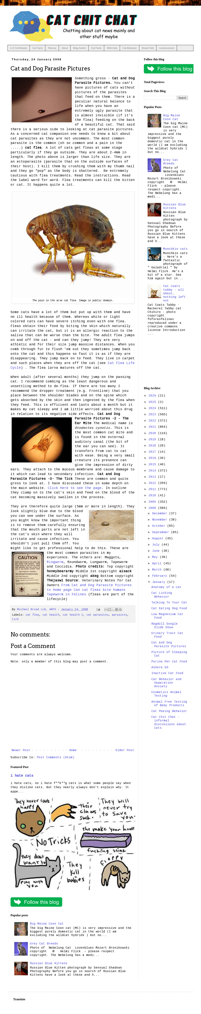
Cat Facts (37, 48)
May (156, 557)
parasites (119, 614)
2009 (153, 502)
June (157, 551)
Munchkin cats (175, 249)
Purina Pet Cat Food (169, 661)
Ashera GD (159, 667)
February (160, 576)
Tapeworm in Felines (66, 594)
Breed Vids (148, 48)
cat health (50, 614)
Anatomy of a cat (166, 587)
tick (15, 619)
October (159, 526)
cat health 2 (73, 614)
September (161, 532)
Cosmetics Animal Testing (166, 694)
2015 (153, 464)
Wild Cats (112, 48)
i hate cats (22, 776)
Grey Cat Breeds (44, 943)
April (157, 563)
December (160, 513)
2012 (153, 483)
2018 (153, 445)
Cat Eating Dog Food (169, 608)
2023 (153, 414)
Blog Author (79, 48)
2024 (153, 408)
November (160, 519)
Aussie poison (166, 48)
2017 (153, 452)
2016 (153, 458)
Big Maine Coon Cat (47, 923)
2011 (153, 489)
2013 (153, 477)
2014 (153, 470)
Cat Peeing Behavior (169, 711)
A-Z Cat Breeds (18, 48)
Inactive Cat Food (167, 673)
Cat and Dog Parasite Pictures (168, 644)
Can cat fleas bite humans (99, 590)
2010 (153, 495)
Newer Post (20, 750)
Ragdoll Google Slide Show (164, 625)
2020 (153, 433)
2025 (153, 402)
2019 (153, 439)
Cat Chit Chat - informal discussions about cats (168, 722)
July (157, 544)
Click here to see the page (75, 488)
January (159, 582)
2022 (153, 420)
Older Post (124, 750)
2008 (153, 508)
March (157, 569)
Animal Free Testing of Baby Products (169, 703)
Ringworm (55, 562)
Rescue (52, 48)
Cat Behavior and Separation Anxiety (166, 683)
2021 (153, 427)
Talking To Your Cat (169, 602)
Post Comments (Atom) (55, 757)
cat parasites (97, 614)
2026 (153, 395)
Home (73, 750)
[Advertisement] (166, 362)
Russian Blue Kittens (49, 963)
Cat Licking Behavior (161, 594)
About (64, 48)
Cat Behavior (130, 48)
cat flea (32, 614)
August (158, 538)
